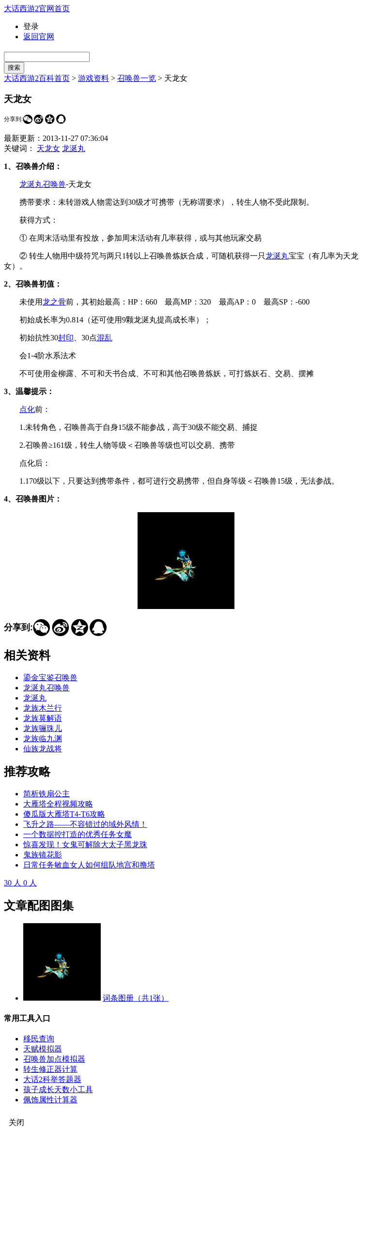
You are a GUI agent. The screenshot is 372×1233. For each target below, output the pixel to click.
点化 (27, 409)
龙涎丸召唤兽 (42, 184)
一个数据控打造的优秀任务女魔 (77, 834)
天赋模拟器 (42, 1049)
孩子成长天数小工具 (58, 1089)
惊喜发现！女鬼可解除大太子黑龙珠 (85, 844)
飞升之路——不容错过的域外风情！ (85, 824)
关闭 (16, 1122)
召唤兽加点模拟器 (54, 1059)
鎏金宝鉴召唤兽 (50, 677)
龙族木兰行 (42, 708)
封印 (66, 338)
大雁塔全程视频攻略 (58, 804)
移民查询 (38, 1039)
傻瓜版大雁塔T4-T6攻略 (64, 814)
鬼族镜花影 (42, 855)
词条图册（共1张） (136, 998)
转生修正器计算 (50, 1069)
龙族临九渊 (42, 738)
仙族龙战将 (42, 749)
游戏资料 (93, 78)
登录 (31, 26)
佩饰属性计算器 (50, 1100)
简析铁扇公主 (46, 794)
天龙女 (48, 148)
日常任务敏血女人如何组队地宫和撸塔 (89, 865)
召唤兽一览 (136, 78)
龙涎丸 (73, 148)
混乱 (104, 338)
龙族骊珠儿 (42, 728)
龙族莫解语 (42, 718)
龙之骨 (54, 302)
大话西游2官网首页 (37, 8)
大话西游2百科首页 (37, 78)
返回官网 (38, 36)
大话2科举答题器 (52, 1079)
